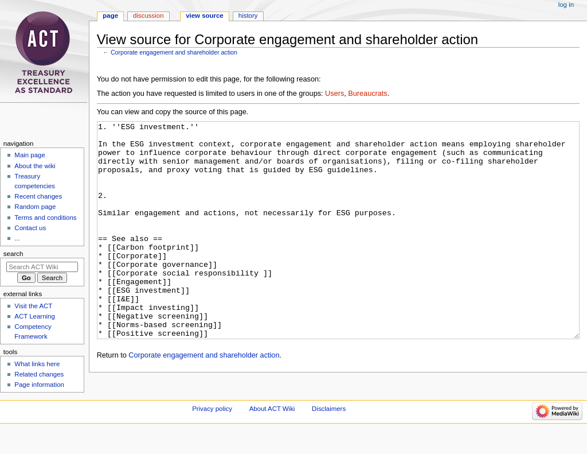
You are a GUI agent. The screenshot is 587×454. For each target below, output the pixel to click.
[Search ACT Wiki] (42, 267)
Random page (35, 206)
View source (205, 15)
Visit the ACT (33, 305)
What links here (37, 363)
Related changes (39, 374)
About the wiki (34, 165)
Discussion (148, 15)
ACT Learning (34, 316)
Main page (29, 155)
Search (13, 253)
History (248, 15)
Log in (566, 4)
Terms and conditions (45, 217)
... (17, 238)
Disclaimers (329, 432)
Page (110, 15)
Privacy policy (212, 432)
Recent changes (38, 196)
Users (334, 94)
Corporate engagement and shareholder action (174, 52)
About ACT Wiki (272, 432)
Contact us (30, 227)
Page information (39, 384)
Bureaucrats (367, 94)
